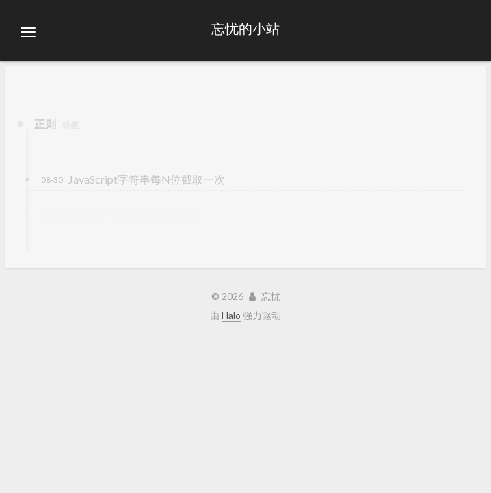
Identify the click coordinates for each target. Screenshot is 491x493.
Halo (231, 315)
